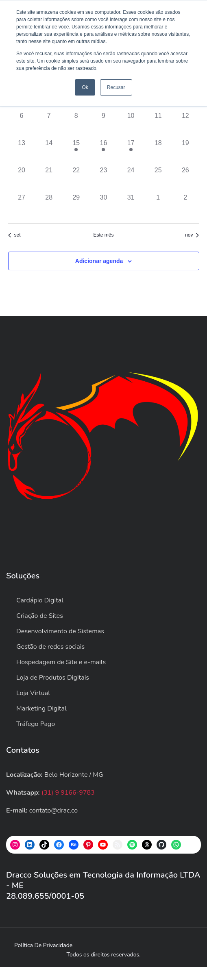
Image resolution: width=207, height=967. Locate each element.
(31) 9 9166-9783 (68, 792)
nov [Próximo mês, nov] (192, 235)
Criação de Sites (39, 615)
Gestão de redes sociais (50, 646)
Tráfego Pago (35, 723)
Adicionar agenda (99, 261)
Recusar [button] (116, 87)
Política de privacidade (43, 945)
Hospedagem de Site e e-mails (61, 662)
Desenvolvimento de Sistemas (60, 631)
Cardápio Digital (39, 600)
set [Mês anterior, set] (14, 235)
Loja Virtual (33, 693)
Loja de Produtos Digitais (52, 677)
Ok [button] (85, 87)
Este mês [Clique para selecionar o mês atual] (103, 235)
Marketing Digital (41, 708)
